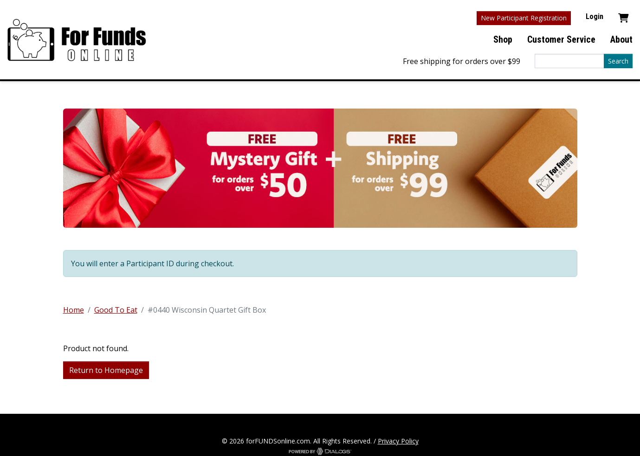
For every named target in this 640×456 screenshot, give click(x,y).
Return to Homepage (106, 370)
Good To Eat (115, 310)
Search (618, 61)
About (621, 39)
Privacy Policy (398, 441)
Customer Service (561, 39)
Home (73, 310)
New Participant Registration (524, 17)
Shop (502, 39)
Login (594, 16)
